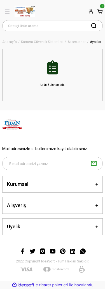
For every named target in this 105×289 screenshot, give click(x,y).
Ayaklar (95, 42)
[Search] (52, 25)
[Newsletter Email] (52, 163)
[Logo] (25, 11)
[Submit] (94, 163)
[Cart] (100, 11)
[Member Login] (91, 11)
